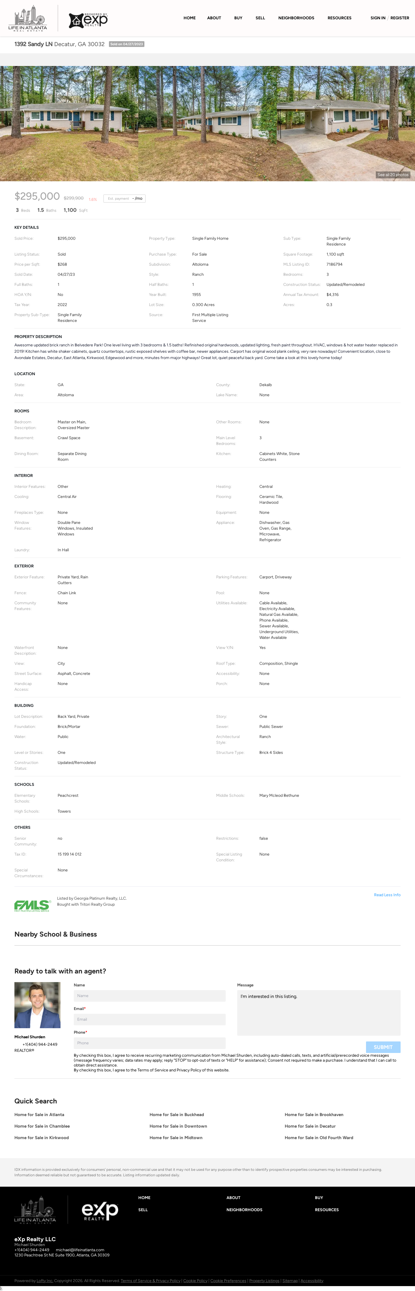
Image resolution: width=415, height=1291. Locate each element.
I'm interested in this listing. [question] (319, 1013)
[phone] (150, 1043)
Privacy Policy (189, 1070)
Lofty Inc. (45, 1280)
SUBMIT (383, 1047)
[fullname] (150, 996)
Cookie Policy (195, 1280)
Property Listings (264, 1280)
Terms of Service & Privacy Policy (150, 1280)
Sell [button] (260, 18)
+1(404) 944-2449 (31, 1249)
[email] (150, 1019)
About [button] (214, 18)
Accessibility (312, 1280)
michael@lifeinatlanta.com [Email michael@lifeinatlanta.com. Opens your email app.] (80, 1249)
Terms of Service (152, 1070)
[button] (145, 1199)
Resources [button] (340, 18)
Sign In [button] (378, 18)
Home (190, 18)
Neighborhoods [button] (296, 18)
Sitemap (290, 1280)
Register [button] (400, 18)
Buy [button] (238, 18)
